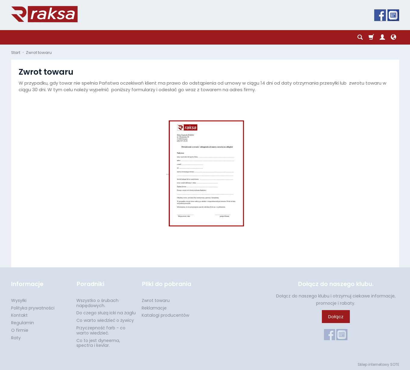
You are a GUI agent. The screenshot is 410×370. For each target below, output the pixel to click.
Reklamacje (154, 307)
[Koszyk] (371, 37)
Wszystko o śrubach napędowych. (97, 302)
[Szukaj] (360, 37)
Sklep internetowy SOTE (378, 363)
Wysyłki (18, 300)
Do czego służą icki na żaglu (106, 312)
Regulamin (22, 322)
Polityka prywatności (32, 307)
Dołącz (336, 316)
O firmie (19, 330)
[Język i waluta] (393, 37)
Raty (16, 337)
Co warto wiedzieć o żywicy (105, 320)
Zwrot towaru (156, 300)
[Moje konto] (382, 37)
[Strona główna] (44, 14)
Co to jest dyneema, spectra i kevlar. (98, 342)
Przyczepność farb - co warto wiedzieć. (100, 329)
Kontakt (19, 315)
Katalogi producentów (165, 315)
